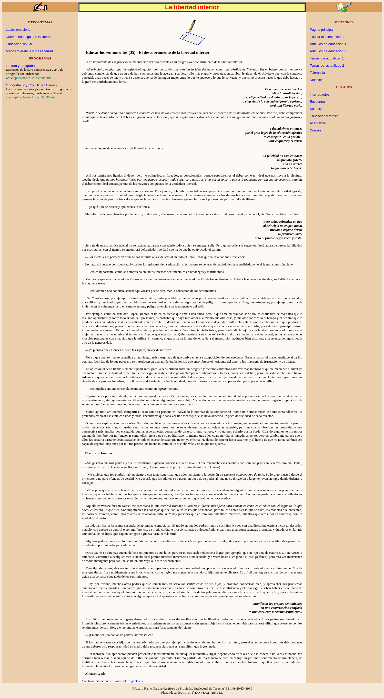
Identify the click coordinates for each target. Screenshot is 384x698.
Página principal (322, 30)
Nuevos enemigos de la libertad (29, 37)
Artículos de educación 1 (328, 44)
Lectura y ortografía (20, 66)
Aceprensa (318, 123)
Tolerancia (317, 73)
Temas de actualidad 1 (327, 58)
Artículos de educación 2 (328, 51)
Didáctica (316, 80)
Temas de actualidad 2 (327, 65)
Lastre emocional (18, 30)
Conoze (315, 130)
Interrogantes (319, 94)
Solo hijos (317, 109)
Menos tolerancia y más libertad (29, 51)
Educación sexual (19, 44)
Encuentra (317, 102)
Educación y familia (324, 116)
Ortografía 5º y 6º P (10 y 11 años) (31, 85)
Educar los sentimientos (327, 37)
